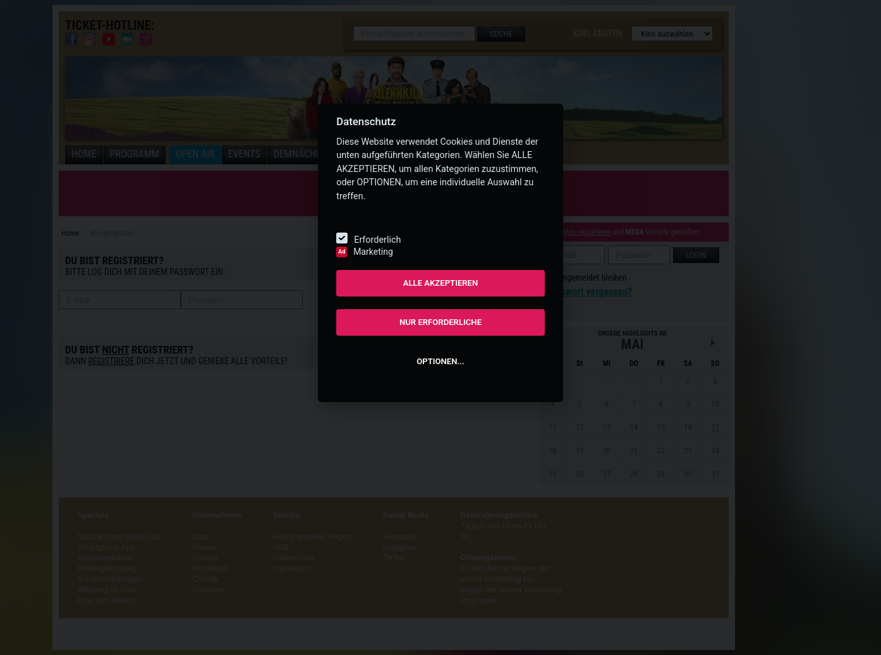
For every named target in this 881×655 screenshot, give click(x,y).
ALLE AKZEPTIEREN (440, 283)
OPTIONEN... (440, 361)
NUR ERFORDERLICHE (440, 322)
